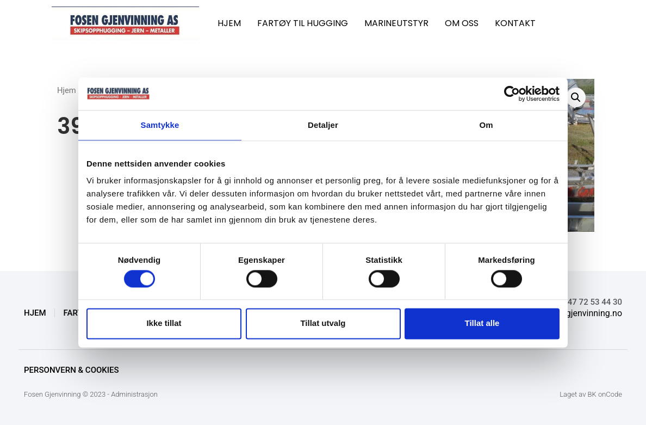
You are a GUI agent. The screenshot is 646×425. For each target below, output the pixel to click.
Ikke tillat (163, 323)
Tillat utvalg (322, 323)
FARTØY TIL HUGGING (302, 23)
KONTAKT (515, 23)
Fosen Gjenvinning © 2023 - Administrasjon (91, 394)
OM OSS (462, 23)
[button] (576, 97)
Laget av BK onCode (591, 394)
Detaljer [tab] (323, 125)
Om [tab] (486, 125)
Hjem (66, 90)
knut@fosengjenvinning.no (570, 313)
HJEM (229, 23)
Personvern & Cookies (71, 370)
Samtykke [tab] (160, 125)
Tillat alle (482, 323)
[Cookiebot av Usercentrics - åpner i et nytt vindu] (512, 93)
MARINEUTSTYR (396, 23)
